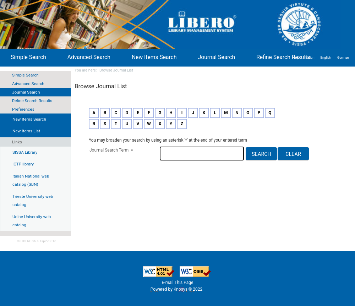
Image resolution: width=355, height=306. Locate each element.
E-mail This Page (177, 282)
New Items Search (154, 57)
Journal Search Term (109, 150)
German (343, 57)
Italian (310, 57)
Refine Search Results (32, 100)
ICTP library (23, 164)
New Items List (26, 130)
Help (296, 57)
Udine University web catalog (31, 221)
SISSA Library (24, 152)
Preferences (23, 109)
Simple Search (25, 75)
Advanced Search (28, 83)
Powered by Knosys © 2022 (177, 289)
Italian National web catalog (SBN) (30, 180)
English (326, 57)
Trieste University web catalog (32, 200)
